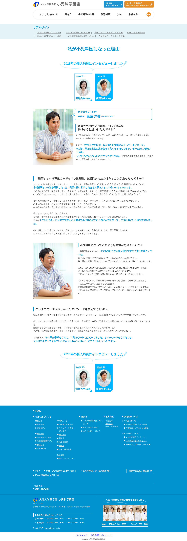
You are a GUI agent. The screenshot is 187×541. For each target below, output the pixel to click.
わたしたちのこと (49, 14)
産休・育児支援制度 (136, 32)
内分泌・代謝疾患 (66, 424)
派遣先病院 (41, 448)
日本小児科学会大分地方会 (47, 475)
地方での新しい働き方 (91, 431)
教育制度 (105, 14)
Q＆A (37, 471)
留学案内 (109, 424)
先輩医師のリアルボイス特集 (111, 36)
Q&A (119, 14)
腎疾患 (61, 446)
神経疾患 (62, 435)
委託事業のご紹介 (44, 437)
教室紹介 (38, 421)
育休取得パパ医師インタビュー (108, 32)
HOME (38, 411)
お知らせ (40, 445)
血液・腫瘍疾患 (65, 449)
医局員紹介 (41, 428)
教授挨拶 (40, 424)
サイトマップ (81, 535)
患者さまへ (134, 14)
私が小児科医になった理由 (49, 36)
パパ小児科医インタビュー (78, 32)
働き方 (68, 14)
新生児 (61, 438)
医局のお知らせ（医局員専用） (96, 471)
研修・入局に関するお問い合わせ (61, 471)
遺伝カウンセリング (67, 458)
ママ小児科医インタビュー (49, 32)
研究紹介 (40, 434)
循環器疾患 (63, 442)
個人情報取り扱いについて (101, 535)
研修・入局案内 (112, 426)
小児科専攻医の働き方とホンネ (80, 36)
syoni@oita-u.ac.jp (52, 528)
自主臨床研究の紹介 (45, 441)
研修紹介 (109, 421)
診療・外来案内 (42, 489)
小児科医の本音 (86, 14)
